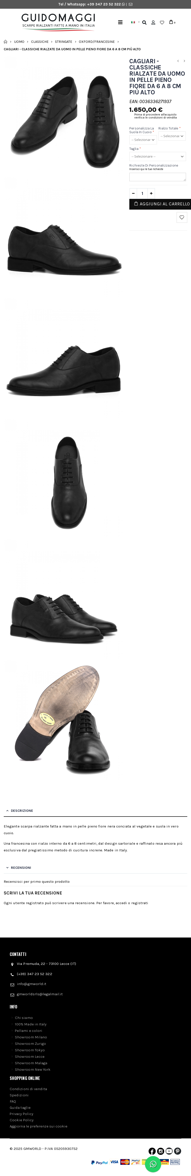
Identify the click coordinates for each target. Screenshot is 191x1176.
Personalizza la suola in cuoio (141, 130)
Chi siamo (24, 1017)
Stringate (63, 41)
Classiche (39, 41)
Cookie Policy (22, 1120)
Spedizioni (19, 1095)
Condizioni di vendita (28, 1089)
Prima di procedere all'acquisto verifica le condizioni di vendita (155, 116)
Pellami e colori (28, 1030)
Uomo (19, 41)
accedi (121, 903)
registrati (139, 903)
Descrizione (22, 811)
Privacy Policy (21, 1114)
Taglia (135, 149)
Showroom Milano (31, 1037)
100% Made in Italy (31, 1024)
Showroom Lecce (30, 1056)
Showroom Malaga (31, 1063)
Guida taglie (20, 1107)
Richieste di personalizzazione (153, 165)
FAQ (13, 1101)
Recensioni (21, 868)
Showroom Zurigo (30, 1043)
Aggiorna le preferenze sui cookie (38, 1126)
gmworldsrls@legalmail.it (40, 994)
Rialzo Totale (169, 128)
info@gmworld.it (31, 984)
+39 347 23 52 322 (104, 4)
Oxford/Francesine (97, 41)
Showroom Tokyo (30, 1050)
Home (5, 41)
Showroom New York (32, 1069)
